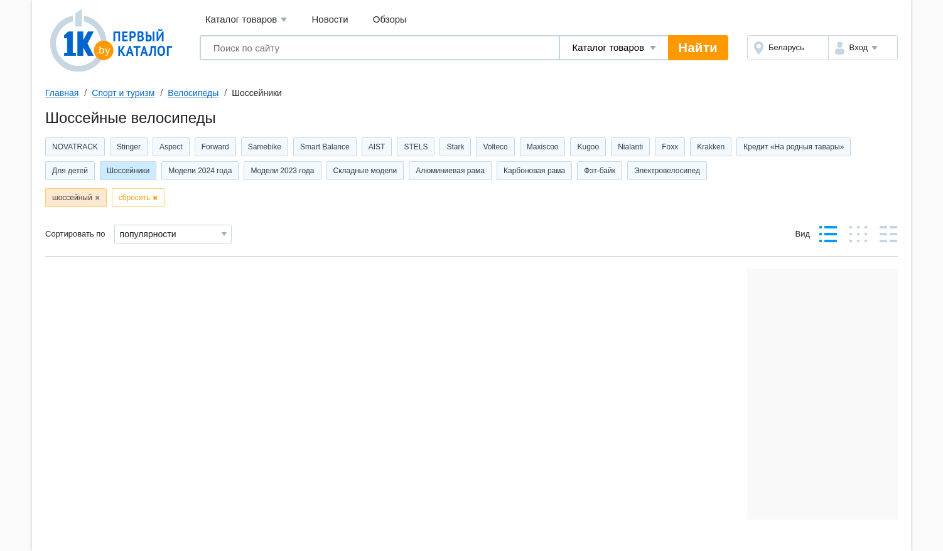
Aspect (171, 146)
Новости (330, 19)
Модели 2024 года (200, 170)
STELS (416, 146)
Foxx (670, 146)
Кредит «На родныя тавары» (793, 146)
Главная (61, 93)
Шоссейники (128, 170)
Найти (698, 48)
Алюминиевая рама (450, 170)
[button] (863, 48)
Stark (455, 146)
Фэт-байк (599, 170)
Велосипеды (193, 93)
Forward (215, 146)
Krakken (711, 146)
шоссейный (72, 197)
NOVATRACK (75, 146)
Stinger (129, 146)
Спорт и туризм (123, 93)
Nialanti (630, 146)
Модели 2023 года (282, 170)
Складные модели (365, 170)
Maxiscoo (543, 146)
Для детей (70, 170)
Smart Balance (325, 146)
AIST (377, 146)
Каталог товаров (246, 20)
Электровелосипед (667, 170)
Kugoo (588, 146)
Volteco (495, 146)
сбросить (135, 197)
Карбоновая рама (534, 170)
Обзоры (390, 19)
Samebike (264, 146)
